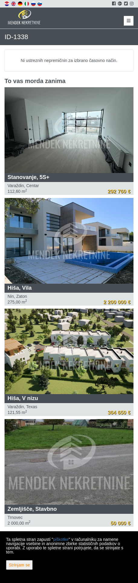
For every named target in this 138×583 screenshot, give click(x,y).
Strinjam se (19, 565)
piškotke (61, 539)
